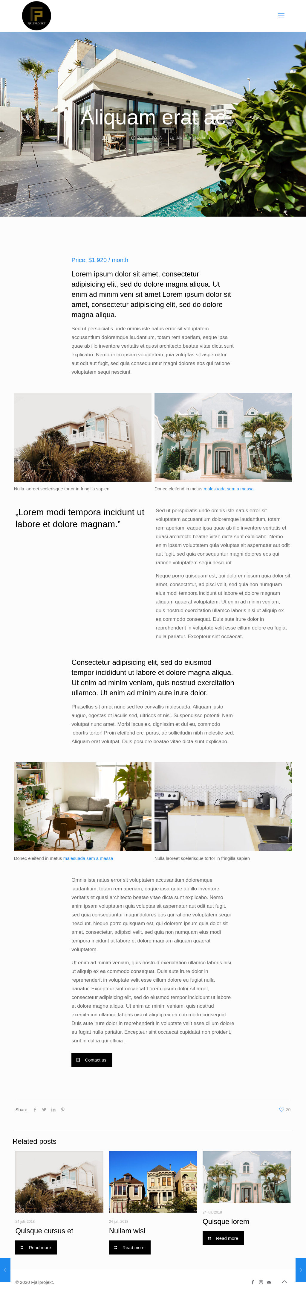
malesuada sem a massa (229, 488)
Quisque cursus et (44, 1231)
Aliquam (184, 137)
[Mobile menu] (281, 16)
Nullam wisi (127, 1231)
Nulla (200, 137)
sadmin (115, 137)
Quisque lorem (226, 1221)
